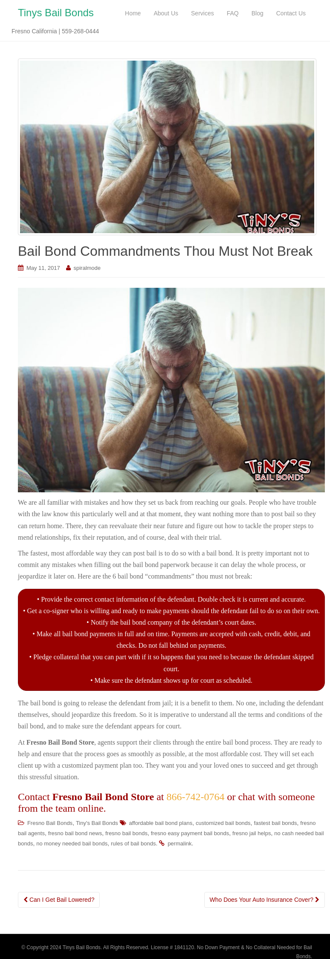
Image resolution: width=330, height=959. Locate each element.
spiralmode (87, 269)
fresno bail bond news (75, 834)
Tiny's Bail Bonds (97, 824)
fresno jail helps (251, 834)
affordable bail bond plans (161, 824)
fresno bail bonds (126, 834)
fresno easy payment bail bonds (190, 834)
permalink (179, 844)
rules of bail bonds (133, 844)
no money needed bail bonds (71, 844)
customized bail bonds (223, 824)
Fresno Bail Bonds (49, 824)
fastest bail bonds (275, 824)
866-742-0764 (195, 797)
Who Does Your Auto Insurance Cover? (264, 900)
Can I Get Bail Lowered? (58, 900)
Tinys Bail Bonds (56, 13)
